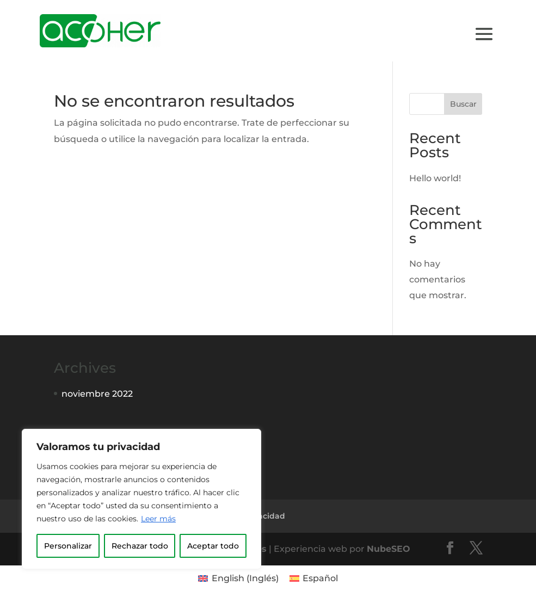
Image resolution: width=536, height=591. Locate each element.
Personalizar (68, 546)
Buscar (463, 104)
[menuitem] (238, 578)
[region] (141, 499)
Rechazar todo (140, 546)
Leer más (158, 519)
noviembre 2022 (97, 394)
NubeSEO (388, 549)
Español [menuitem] (320, 578)
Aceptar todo (213, 546)
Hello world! (435, 178)
